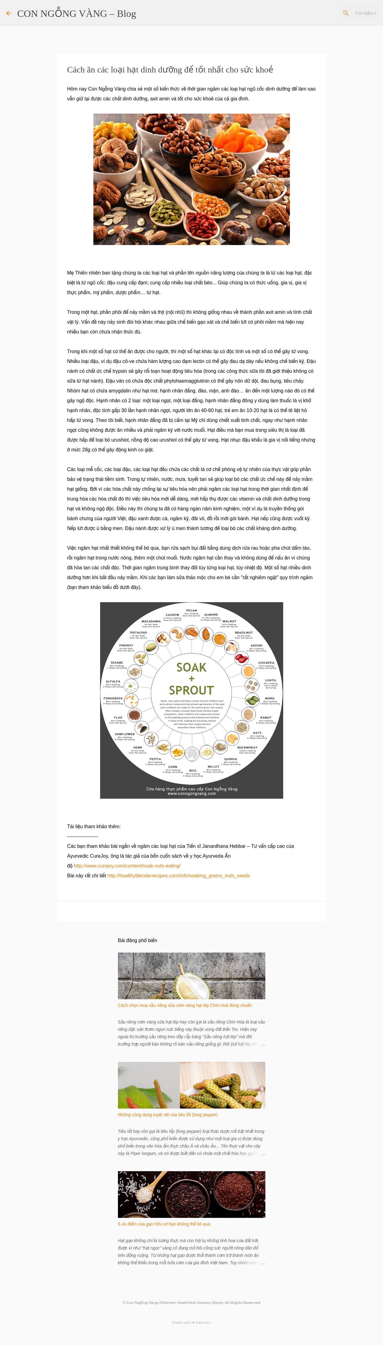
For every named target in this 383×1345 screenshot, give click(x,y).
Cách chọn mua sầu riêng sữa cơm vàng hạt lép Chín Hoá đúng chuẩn (185, 1005)
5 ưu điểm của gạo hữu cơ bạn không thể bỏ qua (164, 1224)
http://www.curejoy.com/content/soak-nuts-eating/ (127, 865)
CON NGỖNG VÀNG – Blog (76, 13)
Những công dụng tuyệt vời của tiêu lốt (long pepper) (168, 1114)
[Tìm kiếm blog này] (346, 13)
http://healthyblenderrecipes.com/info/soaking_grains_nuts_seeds (178, 875)
